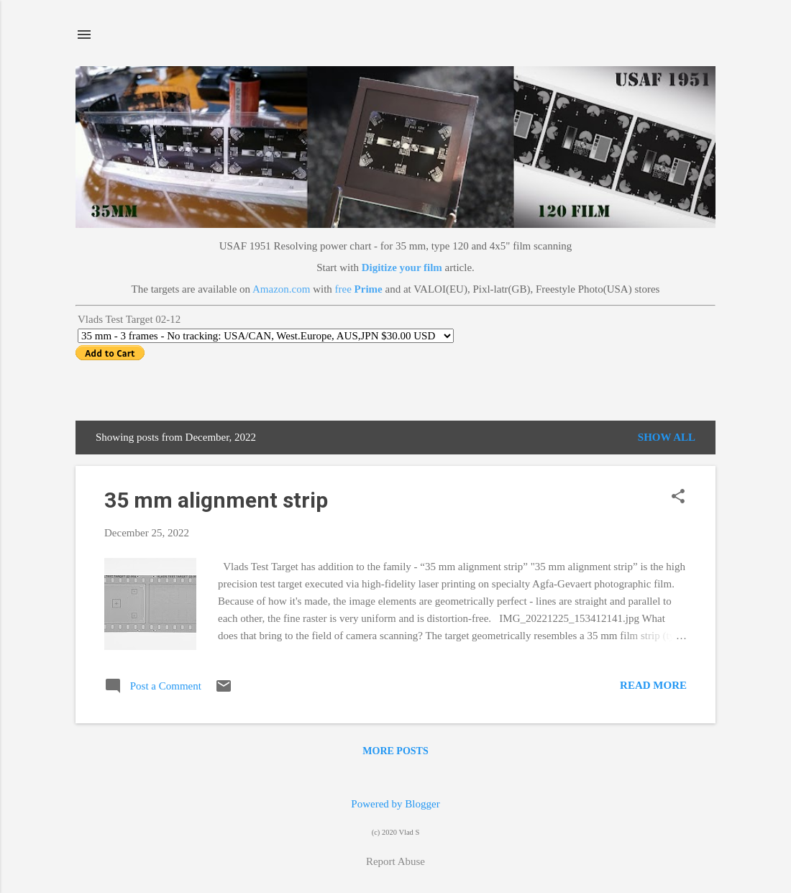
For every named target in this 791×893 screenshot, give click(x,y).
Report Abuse (395, 861)
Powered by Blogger (395, 804)
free (359, 289)
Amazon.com (281, 289)
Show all (666, 437)
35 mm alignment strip (216, 500)
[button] (678, 497)
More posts (395, 751)
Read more (653, 685)
